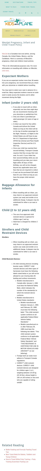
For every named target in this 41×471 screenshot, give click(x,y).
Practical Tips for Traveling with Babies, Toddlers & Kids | (20, 22)
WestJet (5, 54)
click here (5, 71)
